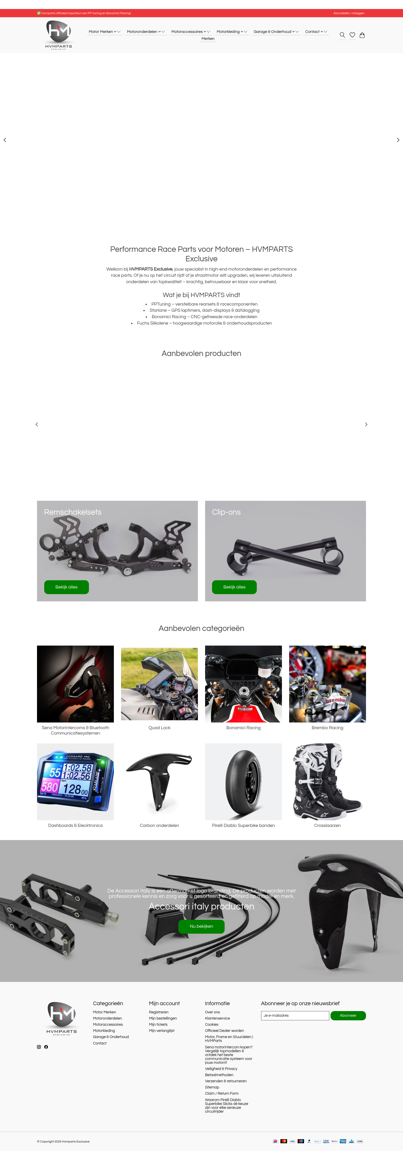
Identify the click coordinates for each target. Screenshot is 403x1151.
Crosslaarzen (327, 825)
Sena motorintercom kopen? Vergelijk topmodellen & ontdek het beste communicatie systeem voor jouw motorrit (229, 1055)
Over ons (212, 1012)
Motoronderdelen (107, 1018)
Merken (208, 39)
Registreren (159, 1012)
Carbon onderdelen (159, 825)
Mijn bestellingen (163, 1018)
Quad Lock (159, 728)
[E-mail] (295, 1015)
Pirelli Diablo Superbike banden (243, 825)
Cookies (211, 1025)
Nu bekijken (201, 926)
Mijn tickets (158, 1025)
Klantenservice (217, 1018)
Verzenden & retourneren (226, 1081)
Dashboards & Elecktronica (75, 825)
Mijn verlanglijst (162, 1031)
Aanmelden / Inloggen (349, 13)
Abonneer (348, 1016)
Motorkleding (104, 1031)
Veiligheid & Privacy (221, 1069)
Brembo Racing (327, 728)
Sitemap (212, 1087)
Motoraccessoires (108, 1025)
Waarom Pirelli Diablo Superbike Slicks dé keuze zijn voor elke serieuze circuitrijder (226, 1105)
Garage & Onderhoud (111, 1037)
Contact (100, 1043)
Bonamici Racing (243, 728)
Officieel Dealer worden (224, 1031)
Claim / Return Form (222, 1093)
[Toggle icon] (342, 35)
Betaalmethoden (219, 1075)
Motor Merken (104, 1012)
